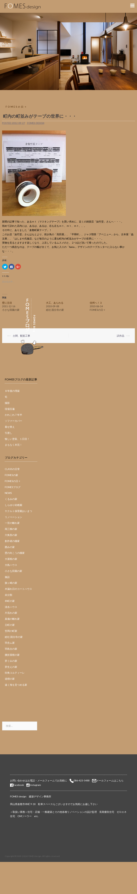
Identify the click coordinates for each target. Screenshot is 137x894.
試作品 (120, 335)
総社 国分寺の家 (14, 636)
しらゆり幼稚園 (13, 504)
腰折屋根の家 (12, 654)
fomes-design (35, 123)
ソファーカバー (13, 420)
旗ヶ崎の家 (11, 582)
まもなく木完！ (13, 444)
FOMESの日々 (16, 106)
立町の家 (10, 624)
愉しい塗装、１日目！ (17, 438)
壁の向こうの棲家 (15, 552)
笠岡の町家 (11, 630)
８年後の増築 (12, 390)
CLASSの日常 (12, 468)
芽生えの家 (11, 666)
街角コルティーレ (15, 672)
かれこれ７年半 (13, 414)
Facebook (17, 784)
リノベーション (13, 517)
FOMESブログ (13, 487)
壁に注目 (7, 302)
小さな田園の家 (13, 570)
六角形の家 (11, 534)
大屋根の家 (11, 558)
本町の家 (10, 600)
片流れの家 (11, 612)
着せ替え (10, 426)
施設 (7, 576)
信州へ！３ (96, 302)
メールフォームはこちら (110, 780)
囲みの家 (10, 546)
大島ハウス (11, 564)
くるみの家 (11, 498)
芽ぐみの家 (11, 660)
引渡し (8, 432)
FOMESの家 (11, 475)
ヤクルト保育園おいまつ (18, 511)
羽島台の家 (11, 648)
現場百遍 (10, 408)
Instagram (35, 784)
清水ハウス (11, 606)
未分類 (8, 594)
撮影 (7, 402)
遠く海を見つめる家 (16, 684)
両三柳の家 (11, 528)
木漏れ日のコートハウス (18, 588)
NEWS (8, 492)
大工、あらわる (54, 302)
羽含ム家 (10, 642)
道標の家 (10, 678)
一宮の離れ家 (12, 522)
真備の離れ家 (12, 618)
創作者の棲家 (12, 540)
